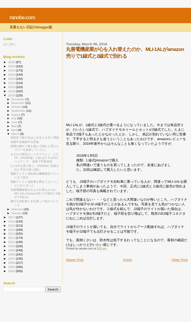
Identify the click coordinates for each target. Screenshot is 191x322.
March (15, 133)
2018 (12, 95)
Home (127, 260)
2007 (12, 258)
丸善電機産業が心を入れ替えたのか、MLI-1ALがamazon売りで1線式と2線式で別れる (35, 193)
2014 (12, 229)
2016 (12, 221)
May (14, 126)
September (18, 110)
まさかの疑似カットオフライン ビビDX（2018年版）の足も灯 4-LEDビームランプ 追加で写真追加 (34, 158)
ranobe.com (22, 17)
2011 (12, 242)
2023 (12, 74)
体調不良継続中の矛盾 (24, 141)
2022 (12, 78)
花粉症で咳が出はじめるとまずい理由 (34, 137)
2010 (12, 246)
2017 (12, 217)
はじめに (9, 44)
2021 (12, 82)
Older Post (180, 260)
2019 (12, 91)
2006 (12, 262)
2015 (12, 225)
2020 (12, 87)
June (14, 122)
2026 (12, 62)
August (16, 114)
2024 (12, 70)
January (17, 213)
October (17, 106)
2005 (12, 266)
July (14, 118)
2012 (12, 237)
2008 (12, 254)
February (17, 209)
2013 (12, 233)
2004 (12, 271)
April (14, 130)
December (18, 99)
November (18, 102)
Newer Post (74, 260)
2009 (12, 250)
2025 (12, 66)
